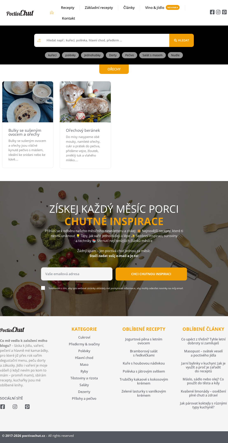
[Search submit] (181, 40)
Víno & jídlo (154, 7)
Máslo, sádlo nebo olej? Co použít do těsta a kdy (203, 381)
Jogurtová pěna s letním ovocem (143, 341)
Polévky (84, 351)
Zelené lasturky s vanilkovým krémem (144, 393)
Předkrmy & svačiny (84, 344)
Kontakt (68, 18)
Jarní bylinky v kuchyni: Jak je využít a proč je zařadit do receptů (203, 367)
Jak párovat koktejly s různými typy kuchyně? (203, 405)
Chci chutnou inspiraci (151, 274)
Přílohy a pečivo (84, 398)
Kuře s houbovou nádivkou (144, 363)
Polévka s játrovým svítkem (144, 371)
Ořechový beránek (83, 130)
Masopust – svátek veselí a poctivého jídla (203, 353)
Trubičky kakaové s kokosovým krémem (144, 381)
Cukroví (84, 337)
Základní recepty (99, 7)
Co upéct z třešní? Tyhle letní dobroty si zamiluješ (203, 341)
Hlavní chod (84, 358)
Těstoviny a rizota (84, 378)
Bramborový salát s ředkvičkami (144, 353)
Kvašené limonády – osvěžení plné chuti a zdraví (203, 393)
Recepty (67, 7)
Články (129, 7)
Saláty (84, 385)
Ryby (84, 371)
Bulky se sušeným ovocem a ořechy (24, 132)
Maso (84, 364)
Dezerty (84, 392)
